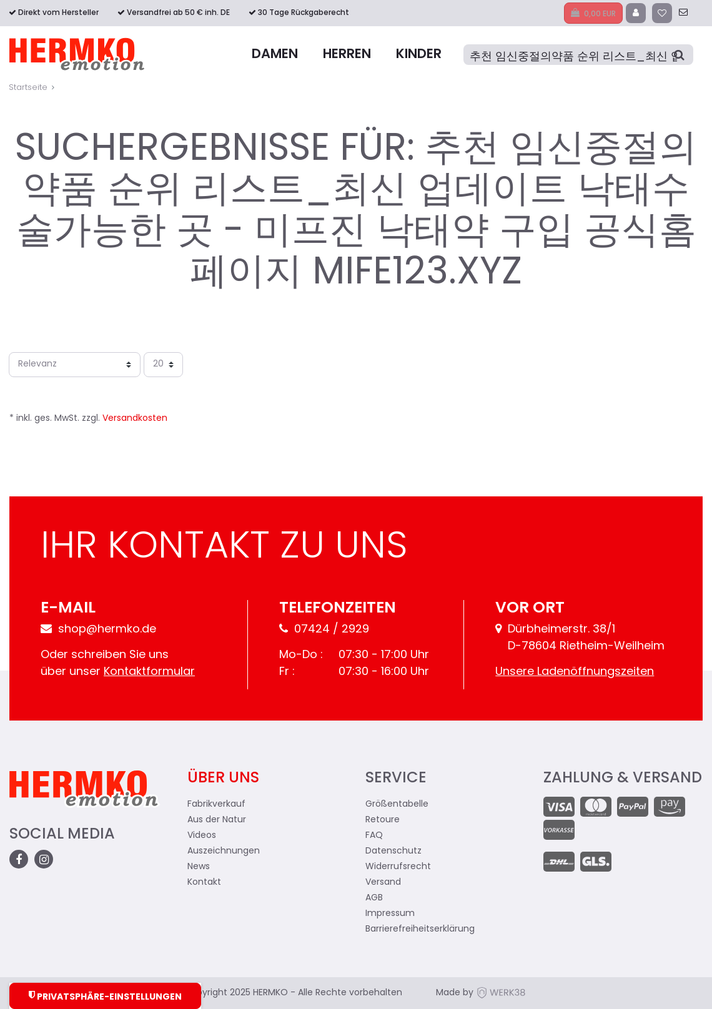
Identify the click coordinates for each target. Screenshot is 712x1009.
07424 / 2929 (324, 630)
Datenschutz (393, 851)
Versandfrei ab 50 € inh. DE (178, 13)
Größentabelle (396, 804)
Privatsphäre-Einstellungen (105, 996)
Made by (481, 993)
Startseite (28, 88)
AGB (374, 898)
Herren (347, 54)
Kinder (419, 54)
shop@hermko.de (98, 630)
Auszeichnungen (223, 851)
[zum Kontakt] (683, 13)
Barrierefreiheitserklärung (420, 929)
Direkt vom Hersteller (58, 13)
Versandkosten (134, 418)
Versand (383, 882)
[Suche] (578, 54)
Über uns (223, 778)
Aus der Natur (216, 820)
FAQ (374, 835)
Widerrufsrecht (398, 867)
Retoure (382, 820)
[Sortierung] (75, 364)
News (198, 867)
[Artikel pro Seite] (163, 364)
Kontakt (204, 882)
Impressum (390, 913)
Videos (201, 835)
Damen (275, 54)
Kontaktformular (149, 672)
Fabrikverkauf (216, 804)
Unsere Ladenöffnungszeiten (574, 672)
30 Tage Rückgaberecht (303, 13)
